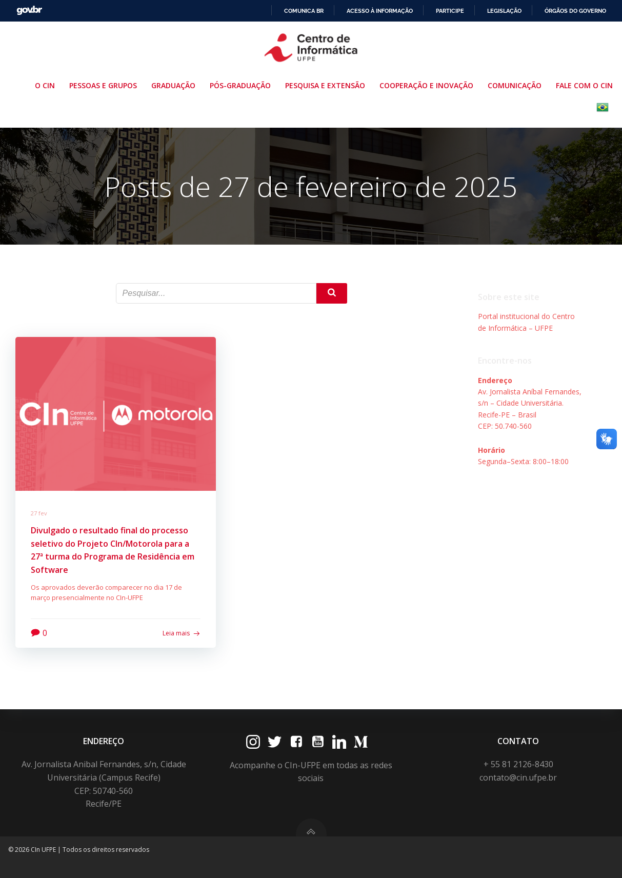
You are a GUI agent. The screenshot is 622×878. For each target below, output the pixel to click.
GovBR (29, 10)
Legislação (504, 10)
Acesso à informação (380, 10)
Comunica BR (304, 10)
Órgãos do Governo (575, 10)
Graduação (175, 85)
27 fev (39, 513)
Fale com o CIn (584, 85)
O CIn (47, 85)
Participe (450, 10)
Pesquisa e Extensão (327, 85)
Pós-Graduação (242, 85)
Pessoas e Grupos (105, 85)
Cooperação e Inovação (428, 85)
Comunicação (517, 85)
